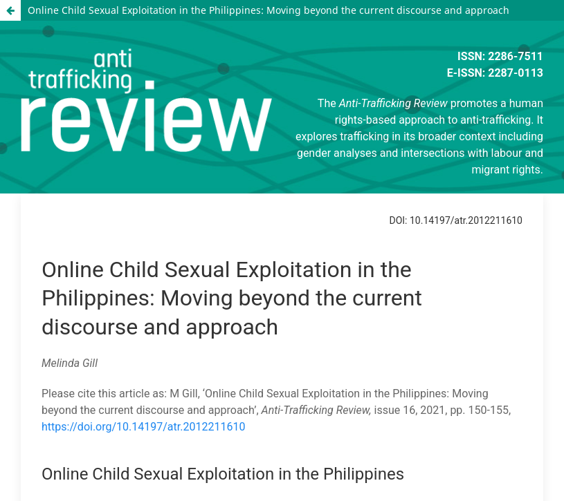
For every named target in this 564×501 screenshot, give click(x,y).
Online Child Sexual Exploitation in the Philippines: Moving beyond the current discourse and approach (268, 10)
